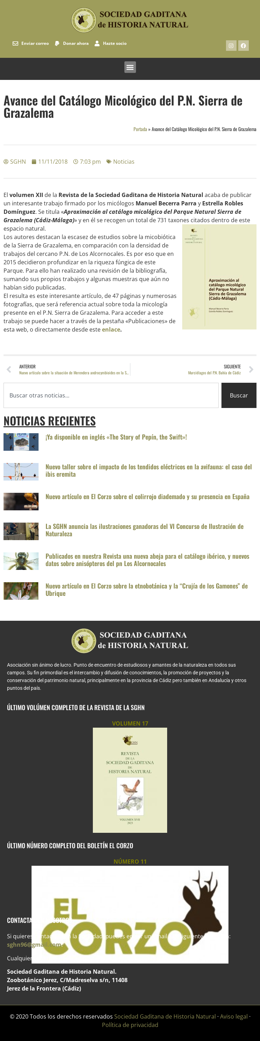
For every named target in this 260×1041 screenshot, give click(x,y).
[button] (130, 67)
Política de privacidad (130, 1025)
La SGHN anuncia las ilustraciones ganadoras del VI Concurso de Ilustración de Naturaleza (145, 530)
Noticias (124, 161)
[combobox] (111, 395)
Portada (140, 128)
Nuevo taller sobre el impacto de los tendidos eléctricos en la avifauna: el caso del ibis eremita (149, 470)
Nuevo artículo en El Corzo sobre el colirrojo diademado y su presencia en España (147, 496)
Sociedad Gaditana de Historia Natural (165, 1016)
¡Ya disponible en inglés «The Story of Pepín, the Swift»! (116, 436)
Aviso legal (234, 1016)
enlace (111, 329)
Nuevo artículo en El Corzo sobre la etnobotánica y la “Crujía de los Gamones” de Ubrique (147, 589)
